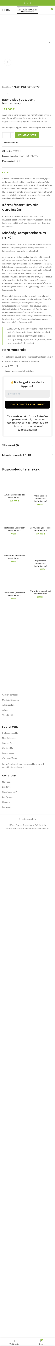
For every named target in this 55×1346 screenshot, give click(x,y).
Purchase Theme (9, 1263)
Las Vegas (6, 1312)
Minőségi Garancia (10, 1204)
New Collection (9, 1243)
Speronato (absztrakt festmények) (14, 1182)
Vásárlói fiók (7, 1220)
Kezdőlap (6, 70)
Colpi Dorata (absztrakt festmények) (40, 682)
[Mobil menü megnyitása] (6, 10)
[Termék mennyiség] (8, 119)
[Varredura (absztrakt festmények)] (40, 967)
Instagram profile (10, 1238)
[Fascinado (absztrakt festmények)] (14, 931)
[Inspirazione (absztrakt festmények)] (40, 934)
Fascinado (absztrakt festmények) (14, 942)
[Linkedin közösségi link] (30, 3)
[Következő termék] (11, 76)
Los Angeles (7, 1302)
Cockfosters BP (9, 1296)
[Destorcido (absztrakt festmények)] (14, 801)
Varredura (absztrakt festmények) (40, 978)
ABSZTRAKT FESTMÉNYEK (27, 70)
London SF (7, 1291)
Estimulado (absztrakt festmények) (40, 915)
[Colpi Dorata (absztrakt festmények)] (40, 567)
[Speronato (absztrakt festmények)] (14, 1069)
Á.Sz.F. (5, 1214)
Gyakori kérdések (10, 1199)
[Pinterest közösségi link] (27, 3)
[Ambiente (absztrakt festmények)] (14, 567)
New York (6, 1286)
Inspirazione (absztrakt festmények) (40, 949)
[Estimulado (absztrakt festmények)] (40, 801)
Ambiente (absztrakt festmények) (14, 680)
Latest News (8, 1258)
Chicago (6, 1307)
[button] (5, 34)
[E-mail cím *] (27, 377)
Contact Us (7, 1253)
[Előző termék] (4, 76)
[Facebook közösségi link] (24, 3)
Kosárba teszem (27, 118)
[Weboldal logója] (27, 9)
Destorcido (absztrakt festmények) (14, 915)
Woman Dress (8, 1248)
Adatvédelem (8, 1210)
